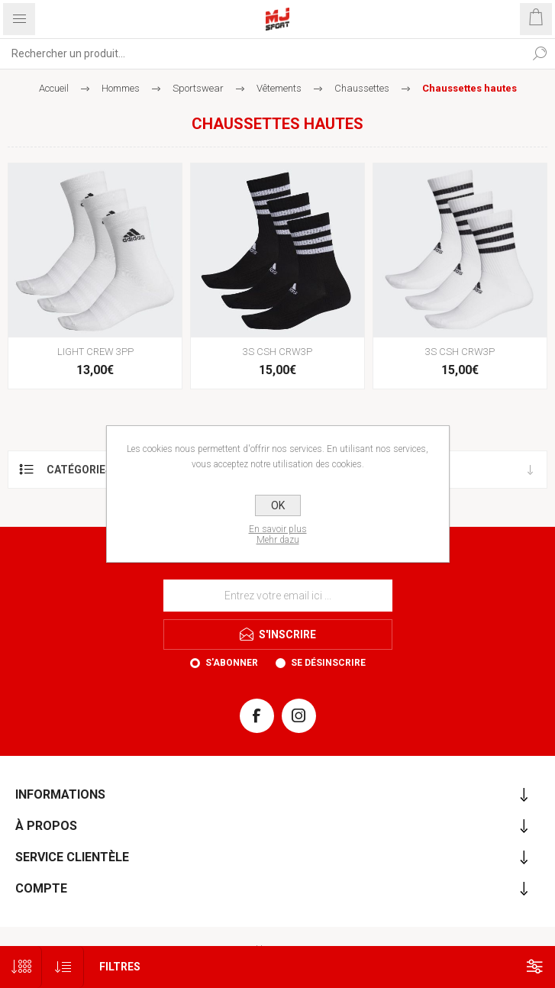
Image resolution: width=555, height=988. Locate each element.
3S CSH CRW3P (277, 351)
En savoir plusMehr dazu (278, 534)
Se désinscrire (328, 662)
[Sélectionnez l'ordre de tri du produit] (63, 967)
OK (278, 505)
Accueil (54, 88)
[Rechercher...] (262, 53)
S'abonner (231, 662)
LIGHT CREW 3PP (95, 351)
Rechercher (539, 53)
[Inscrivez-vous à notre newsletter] (277, 596)
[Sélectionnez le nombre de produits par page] (21, 967)
